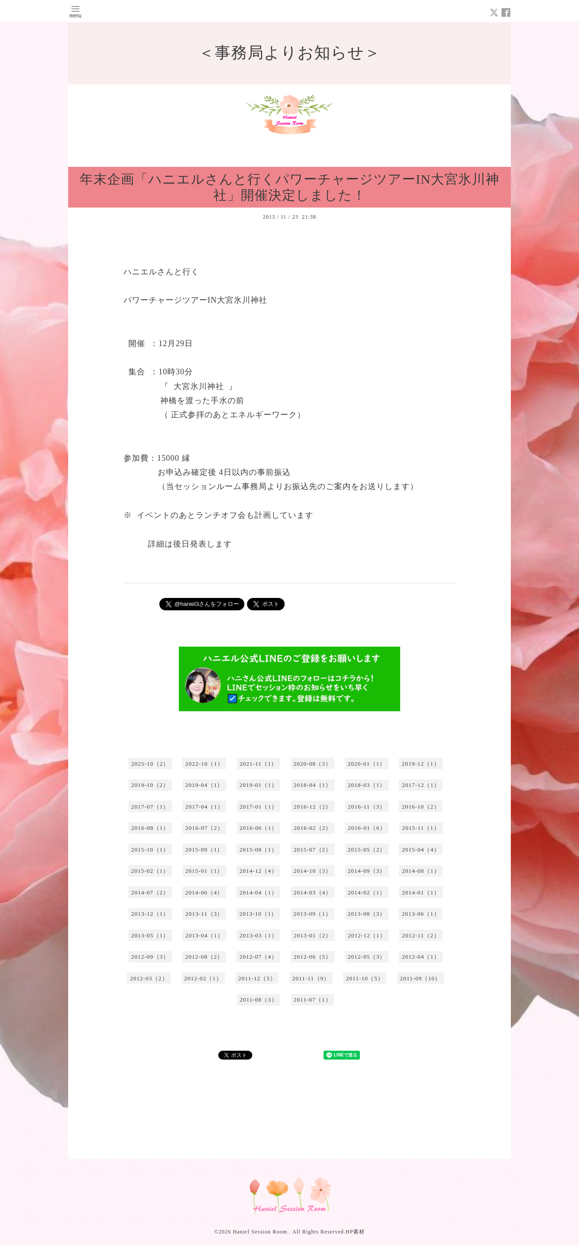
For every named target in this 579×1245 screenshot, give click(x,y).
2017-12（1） (421, 785)
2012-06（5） (312, 956)
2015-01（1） (204, 870)
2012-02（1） (203, 978)
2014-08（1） (421, 870)
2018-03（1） (367, 785)
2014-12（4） (258, 870)
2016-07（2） (204, 828)
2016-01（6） (367, 828)
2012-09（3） (150, 956)
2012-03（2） (149, 978)
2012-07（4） (258, 956)
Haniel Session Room (261, 1232)
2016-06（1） (258, 828)
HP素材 (355, 1232)
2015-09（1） (204, 849)
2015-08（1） (258, 849)
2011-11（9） (311, 978)
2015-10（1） (150, 849)
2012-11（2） (421, 935)
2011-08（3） (258, 999)
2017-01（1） (258, 806)
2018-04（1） (312, 785)
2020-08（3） (312, 763)
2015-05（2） (367, 849)
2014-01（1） (421, 892)
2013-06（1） (421, 913)
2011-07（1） (312, 999)
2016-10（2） (421, 806)
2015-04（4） (421, 849)
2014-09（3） (367, 870)
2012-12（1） (367, 935)
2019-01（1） (258, 785)
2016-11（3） (367, 806)
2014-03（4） (312, 892)
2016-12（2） (312, 806)
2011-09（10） (420, 978)
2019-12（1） (421, 763)
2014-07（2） (150, 892)
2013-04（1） (204, 935)
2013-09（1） (312, 913)
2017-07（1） (150, 806)
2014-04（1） (258, 892)
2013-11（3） (204, 913)
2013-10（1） (258, 913)
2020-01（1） (366, 763)
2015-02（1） (150, 870)
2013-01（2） (312, 935)
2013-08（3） (366, 913)
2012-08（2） (204, 956)
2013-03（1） (258, 935)
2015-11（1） (421, 828)
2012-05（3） (367, 956)
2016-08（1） (150, 828)
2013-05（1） (150, 935)
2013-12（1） (150, 913)
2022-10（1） (204, 763)
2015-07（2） (312, 849)
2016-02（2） (312, 828)
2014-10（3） (312, 870)
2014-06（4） (204, 892)
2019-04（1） (204, 785)
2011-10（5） (365, 978)
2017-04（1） (204, 806)
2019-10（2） (150, 785)
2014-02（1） (367, 892)
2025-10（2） (150, 763)
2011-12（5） (257, 978)
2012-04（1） (421, 956)
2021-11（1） (258, 763)
